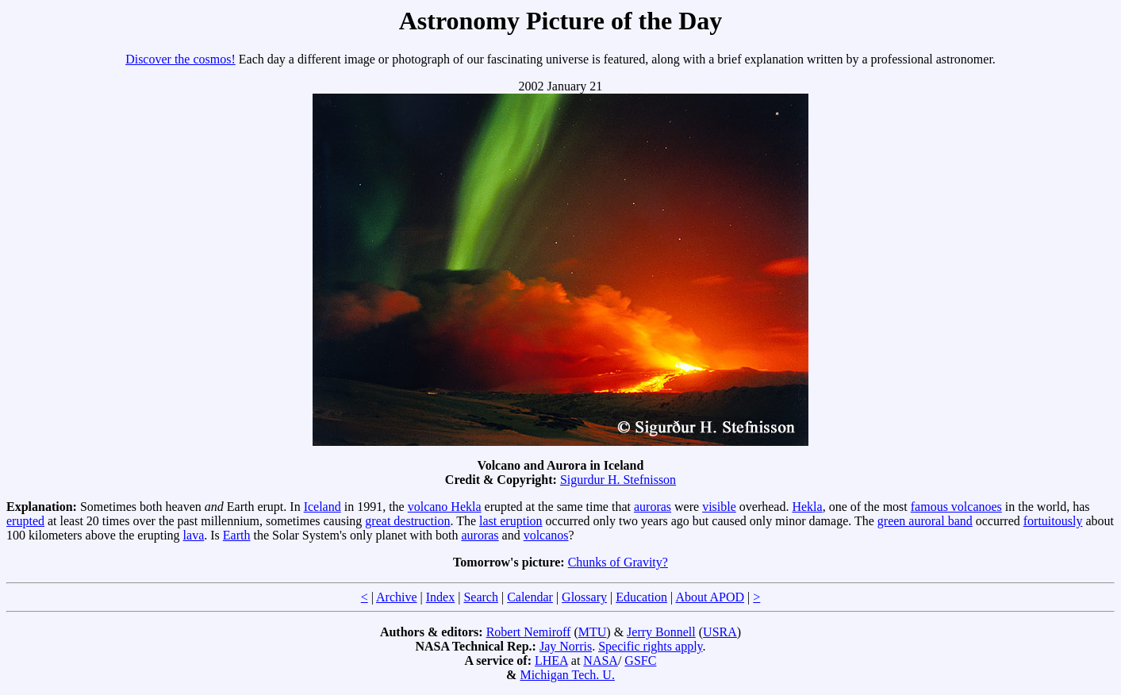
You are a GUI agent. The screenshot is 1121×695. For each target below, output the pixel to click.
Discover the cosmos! (180, 59)
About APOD (709, 597)
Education (641, 597)
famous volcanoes (956, 506)
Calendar (530, 597)
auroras (652, 506)
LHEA (551, 660)
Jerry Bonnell (661, 632)
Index (440, 597)
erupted (25, 521)
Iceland (322, 506)
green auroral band (925, 521)
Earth (237, 535)
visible (719, 506)
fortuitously (1053, 521)
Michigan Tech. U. (567, 675)
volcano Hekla (445, 506)
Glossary (584, 597)
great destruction (407, 521)
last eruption (511, 521)
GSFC (640, 660)
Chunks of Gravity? (618, 562)
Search (480, 597)
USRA (720, 632)
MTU (592, 632)
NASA (600, 660)
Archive (396, 597)
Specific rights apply (650, 646)
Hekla (807, 506)
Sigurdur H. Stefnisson (618, 479)
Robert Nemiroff (528, 632)
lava (194, 535)
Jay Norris (565, 646)
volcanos (546, 535)
